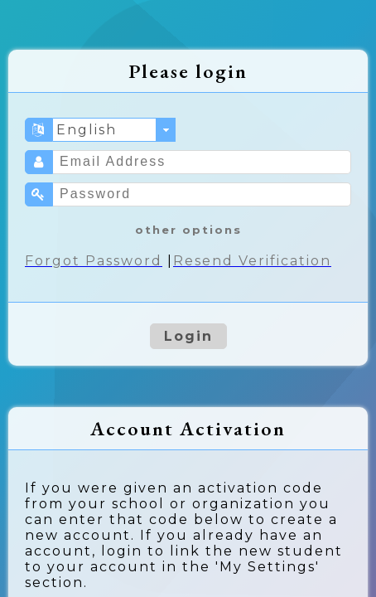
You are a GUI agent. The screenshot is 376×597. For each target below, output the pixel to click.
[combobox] (114, 130)
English (86, 130)
